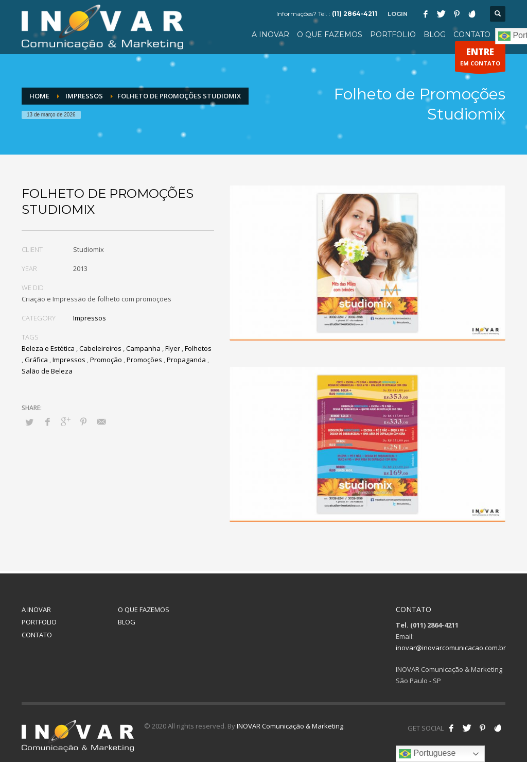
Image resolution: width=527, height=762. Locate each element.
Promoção (106, 359)
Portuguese (427, 754)
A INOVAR (36, 609)
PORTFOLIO (39, 621)
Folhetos (198, 348)
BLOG (126, 621)
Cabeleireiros (100, 348)
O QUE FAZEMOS (143, 609)
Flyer (172, 348)
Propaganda (186, 359)
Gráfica (36, 359)
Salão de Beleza (47, 371)
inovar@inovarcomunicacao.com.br (451, 647)
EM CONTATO (480, 59)
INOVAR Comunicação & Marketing (290, 726)
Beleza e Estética (48, 348)
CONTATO (37, 634)
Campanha (143, 348)
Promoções (144, 359)
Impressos (89, 318)
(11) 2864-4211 (354, 14)
